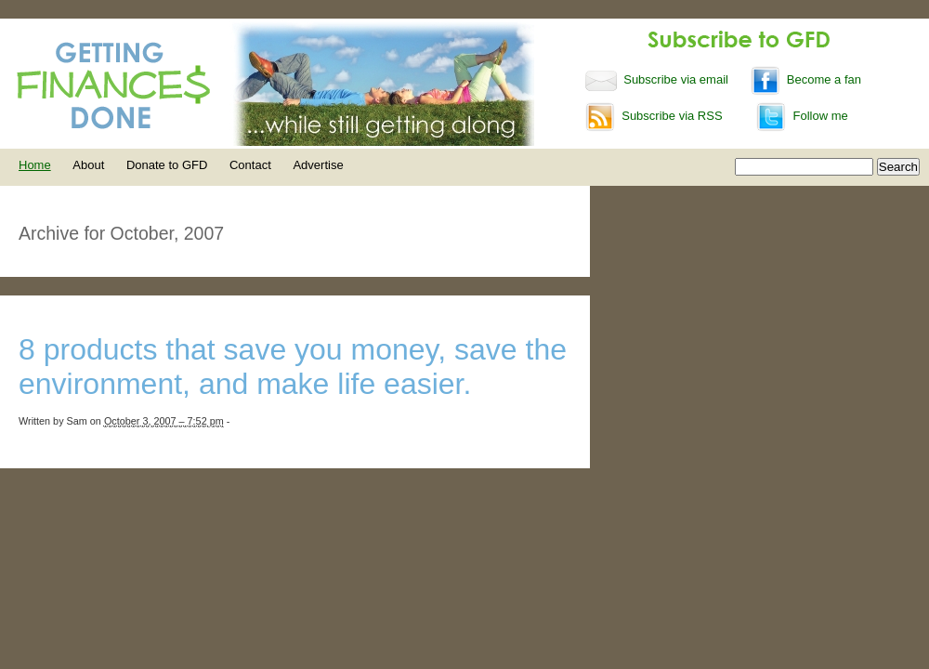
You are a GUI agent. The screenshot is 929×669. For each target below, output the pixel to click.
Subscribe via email (658, 79)
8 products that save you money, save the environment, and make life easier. (293, 366)
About (88, 165)
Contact (250, 165)
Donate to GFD (166, 165)
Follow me (801, 116)
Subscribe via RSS (654, 116)
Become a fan (806, 79)
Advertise (318, 165)
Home (35, 165)
